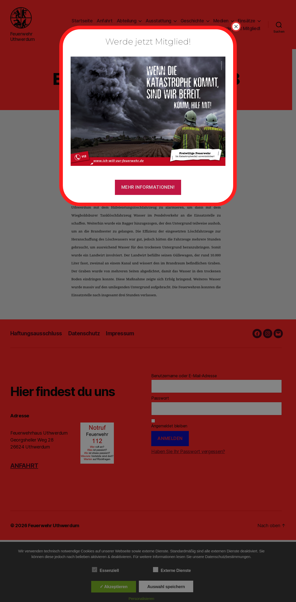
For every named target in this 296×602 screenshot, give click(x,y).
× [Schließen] (236, 26)
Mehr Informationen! (148, 187)
